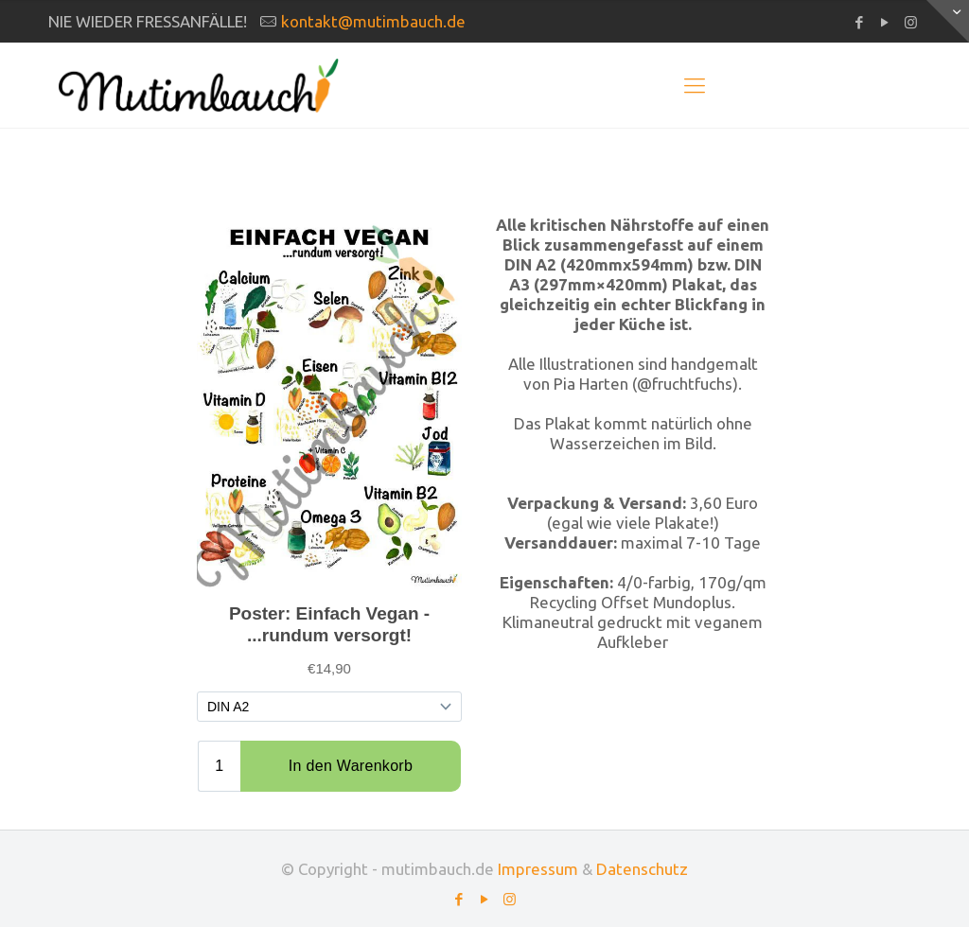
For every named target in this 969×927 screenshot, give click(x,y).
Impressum (538, 869)
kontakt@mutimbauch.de (373, 21)
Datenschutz (642, 869)
